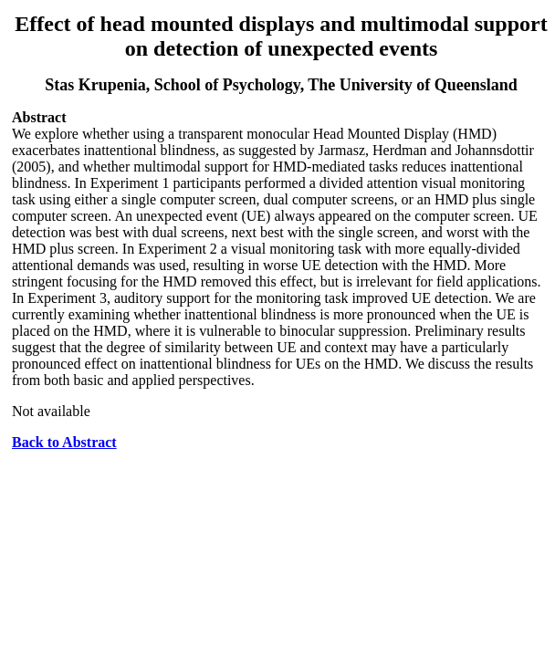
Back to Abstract (64, 442)
